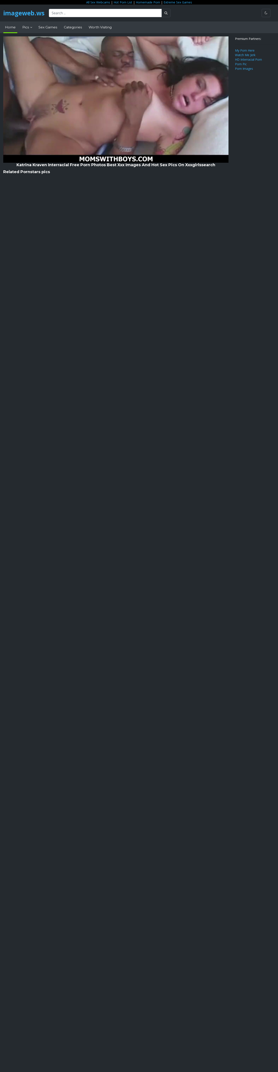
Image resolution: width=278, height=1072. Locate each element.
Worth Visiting (100, 27)
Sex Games (47, 27)
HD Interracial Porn (248, 59)
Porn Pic (241, 64)
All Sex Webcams (98, 2)
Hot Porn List (123, 2)
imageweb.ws (24, 13)
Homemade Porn (148, 2)
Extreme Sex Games (178, 2)
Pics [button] (26, 27)
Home (10, 27)
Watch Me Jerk (245, 55)
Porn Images (244, 69)
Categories (73, 27)
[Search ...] (105, 13)
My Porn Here (245, 50)
